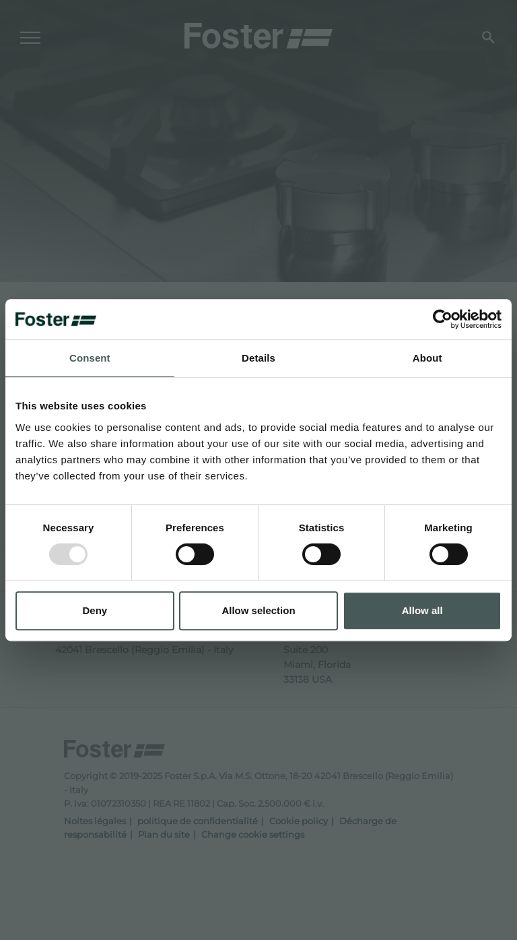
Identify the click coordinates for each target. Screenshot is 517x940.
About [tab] (427, 358)
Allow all (422, 610)
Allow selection (258, 610)
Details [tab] (258, 358)
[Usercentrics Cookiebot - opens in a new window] (443, 319)
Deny (94, 610)
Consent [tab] (89, 358)
